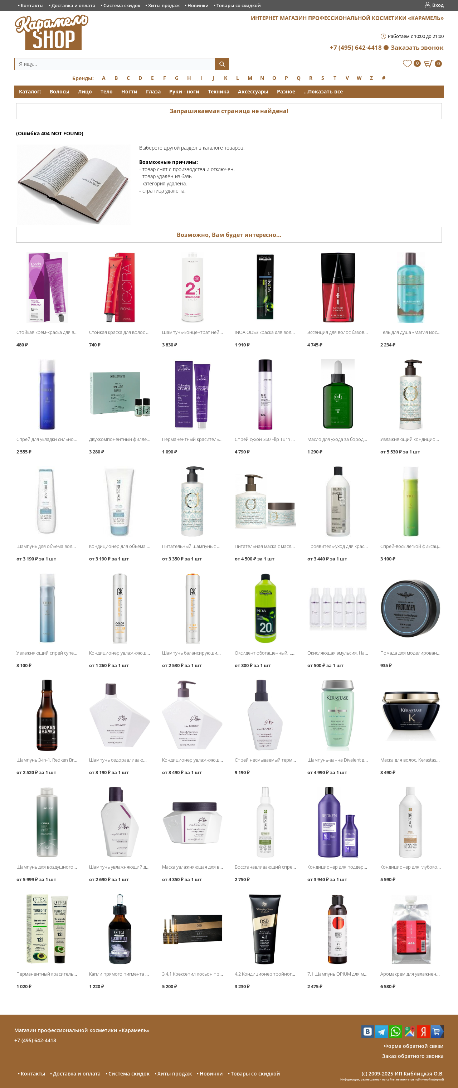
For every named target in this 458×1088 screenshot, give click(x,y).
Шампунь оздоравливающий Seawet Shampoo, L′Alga (147, 760)
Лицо (85, 91)
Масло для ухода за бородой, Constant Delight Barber (364, 439)
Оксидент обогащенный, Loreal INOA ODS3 (281, 653)
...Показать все (323, 91)
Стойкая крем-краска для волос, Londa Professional (71, 332)
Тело (107, 91)
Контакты (32, 5)
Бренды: (83, 78)
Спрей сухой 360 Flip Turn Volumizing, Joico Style (286, 439)
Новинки (198, 5)
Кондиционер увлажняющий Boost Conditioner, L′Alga (220, 760)
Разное (286, 91)
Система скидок (121, 5)
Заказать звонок (417, 47)
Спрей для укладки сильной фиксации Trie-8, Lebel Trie (75, 439)
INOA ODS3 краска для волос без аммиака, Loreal (287, 332)
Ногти (129, 91)
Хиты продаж (164, 5)
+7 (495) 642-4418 (356, 47)
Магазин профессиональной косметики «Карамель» (82, 1030)
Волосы (59, 91)
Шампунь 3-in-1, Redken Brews (49, 760)
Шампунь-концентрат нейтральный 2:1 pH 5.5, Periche (221, 332)
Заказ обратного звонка (413, 1056)
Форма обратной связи (414, 1046)
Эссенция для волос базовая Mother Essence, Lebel (362, 332)
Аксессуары (253, 91)
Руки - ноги (184, 91)
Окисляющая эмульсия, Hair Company (348, 653)
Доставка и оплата (74, 5)
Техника (218, 91)
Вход (438, 5)
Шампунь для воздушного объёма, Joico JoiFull (66, 867)
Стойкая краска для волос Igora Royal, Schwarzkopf (143, 332)
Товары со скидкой (238, 5)
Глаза (153, 91)
